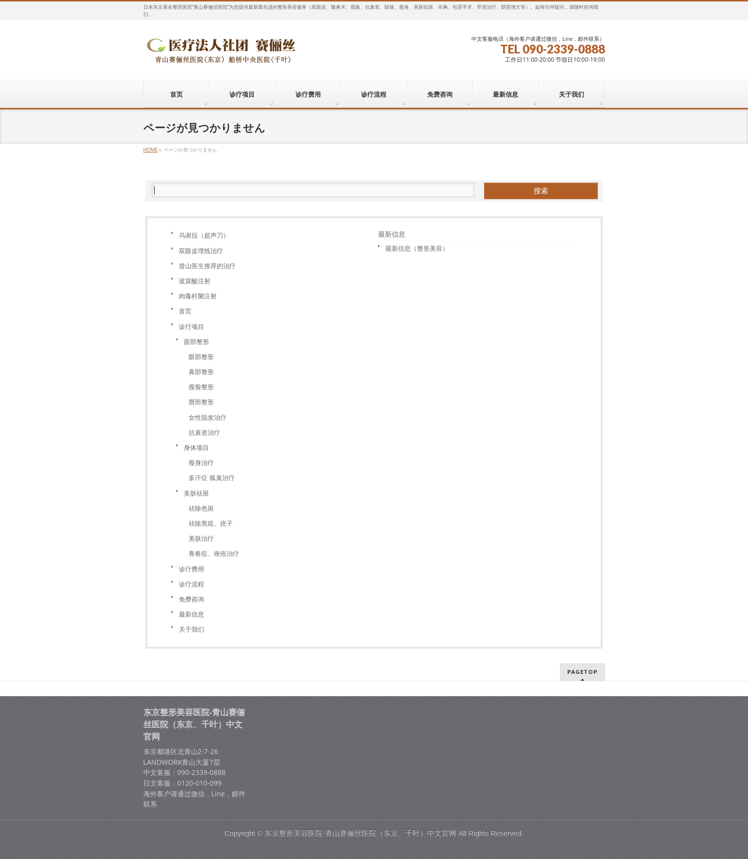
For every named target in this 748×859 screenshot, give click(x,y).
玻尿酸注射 (194, 280)
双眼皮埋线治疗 (201, 250)
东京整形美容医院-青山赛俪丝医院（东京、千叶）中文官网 (360, 833)
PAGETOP (582, 672)
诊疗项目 (191, 326)
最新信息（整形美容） (417, 248)
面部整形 (196, 341)
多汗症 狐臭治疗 (211, 477)
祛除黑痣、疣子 (211, 523)
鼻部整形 (201, 371)
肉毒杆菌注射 (198, 296)
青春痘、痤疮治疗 (214, 553)
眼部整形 (201, 356)
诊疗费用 (191, 569)
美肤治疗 (201, 538)
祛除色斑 (201, 508)
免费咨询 (191, 599)
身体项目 (196, 447)
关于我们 (191, 629)
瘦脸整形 (201, 386)
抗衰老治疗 (204, 432)
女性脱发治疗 (207, 417)
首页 (185, 311)
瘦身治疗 (201, 462)
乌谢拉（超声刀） (204, 235)
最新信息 (191, 614)
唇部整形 (201, 401)
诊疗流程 (191, 584)
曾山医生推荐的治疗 (207, 265)
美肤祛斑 (196, 493)
